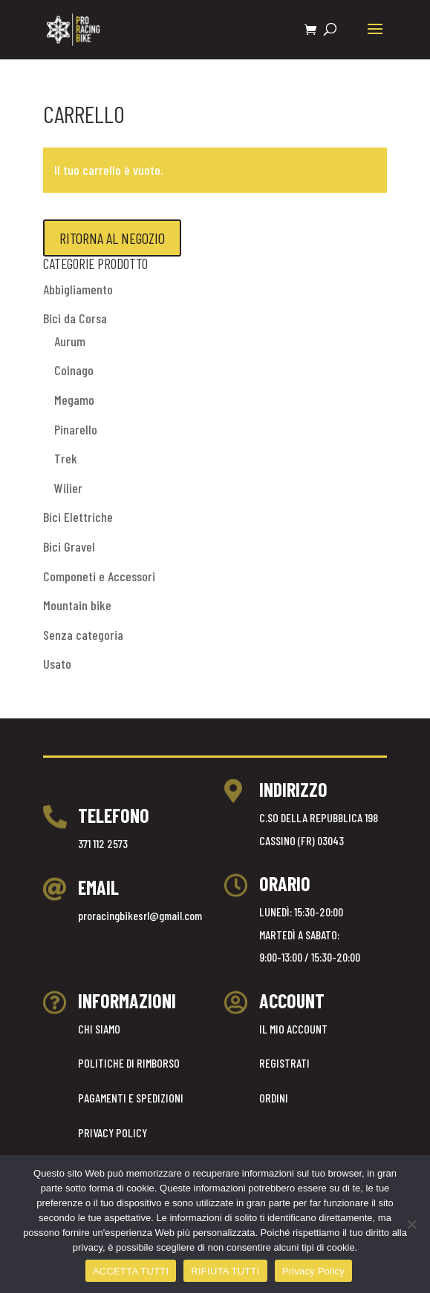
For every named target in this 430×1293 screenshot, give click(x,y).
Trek (65, 458)
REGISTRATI (284, 1063)
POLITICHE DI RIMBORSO (129, 1063)
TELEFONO (113, 815)
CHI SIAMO (99, 1029)
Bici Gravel (69, 546)
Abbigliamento (78, 289)
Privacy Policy (313, 1271)
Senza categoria (83, 634)
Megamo (74, 399)
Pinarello (75, 429)
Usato (57, 663)
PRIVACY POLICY (112, 1132)
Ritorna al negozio (112, 238)
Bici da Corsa (75, 318)
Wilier (68, 488)
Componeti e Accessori (99, 576)
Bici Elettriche (78, 517)
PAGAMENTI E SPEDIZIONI (130, 1098)
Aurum (69, 341)
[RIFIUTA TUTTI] (411, 1224)
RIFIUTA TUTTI (225, 1271)
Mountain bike (77, 605)
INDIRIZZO (293, 789)
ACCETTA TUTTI (131, 1271)
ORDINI (273, 1098)
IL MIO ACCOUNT (293, 1029)
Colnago (74, 370)
